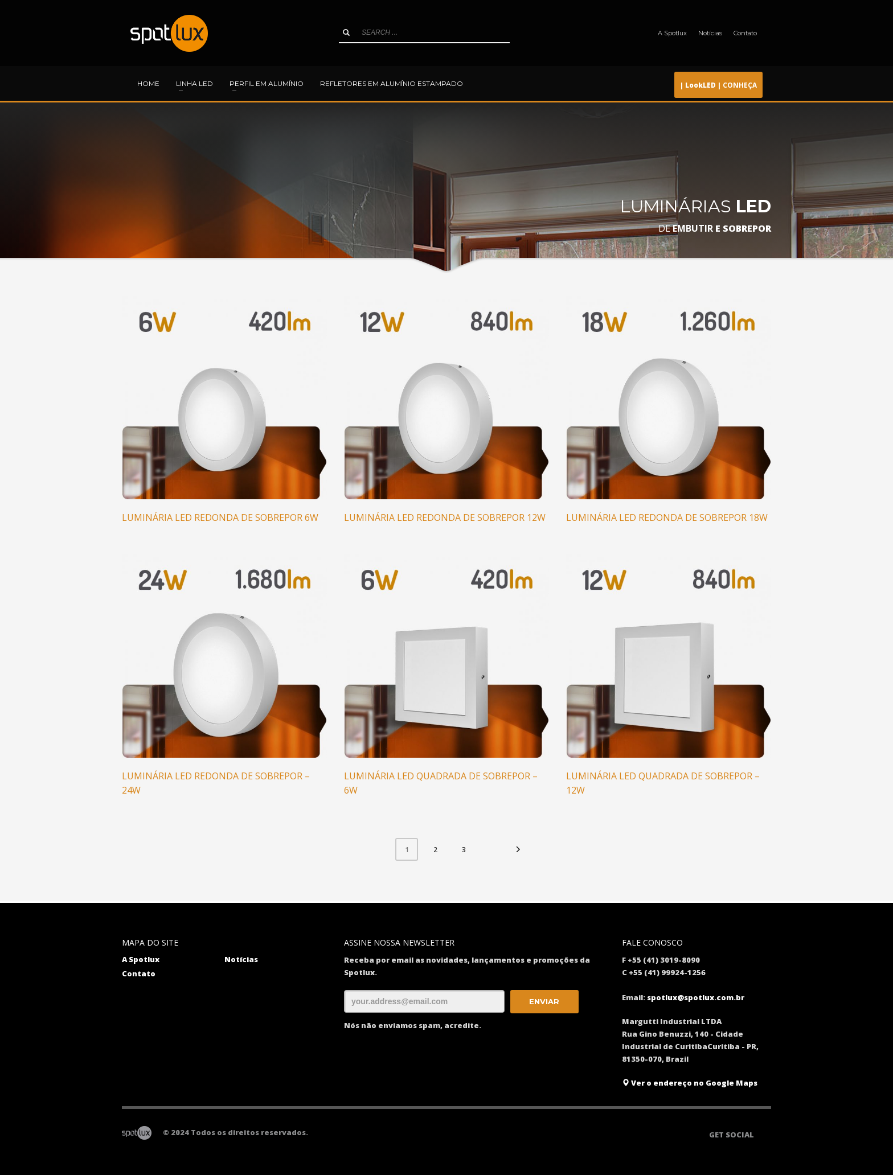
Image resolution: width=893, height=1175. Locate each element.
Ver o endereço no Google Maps (689, 1083)
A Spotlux (672, 33)
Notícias (710, 33)
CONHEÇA (718, 84)
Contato (745, 33)
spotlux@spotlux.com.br (695, 997)
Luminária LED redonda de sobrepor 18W (667, 517)
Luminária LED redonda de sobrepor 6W (220, 517)
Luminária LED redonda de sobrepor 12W (445, 517)
